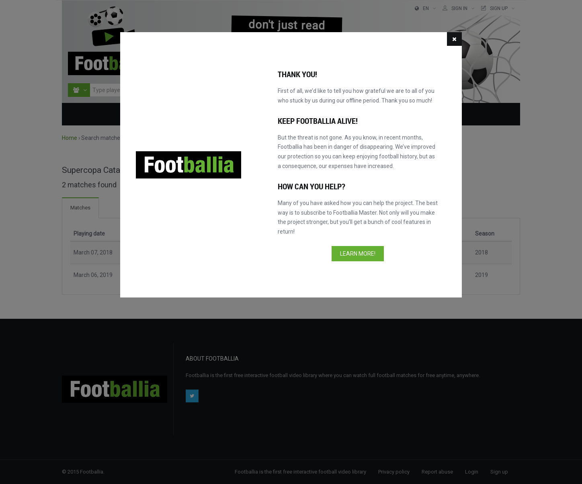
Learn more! (357, 253)
